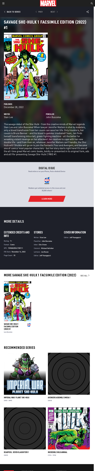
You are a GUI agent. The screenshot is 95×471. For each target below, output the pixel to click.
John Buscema (53, 117)
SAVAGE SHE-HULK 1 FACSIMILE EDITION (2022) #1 (11, 326)
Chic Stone (43, 244)
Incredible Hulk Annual (57, 452)
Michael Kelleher (47, 248)
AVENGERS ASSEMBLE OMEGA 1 (59, 397)
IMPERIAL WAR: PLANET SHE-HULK (16, 397)
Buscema (9, 332)
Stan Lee (8, 117)
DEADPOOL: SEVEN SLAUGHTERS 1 (16, 452)
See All (85, 275)
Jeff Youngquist (45, 255)
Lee (5, 332)
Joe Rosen (45, 252)
